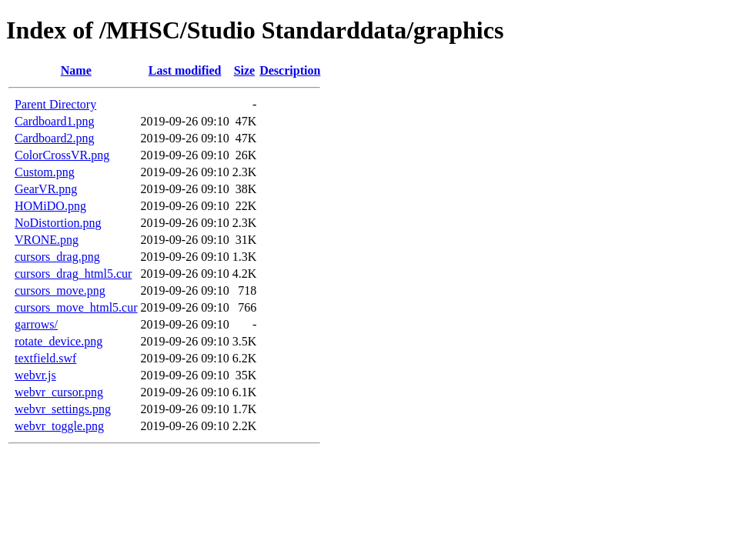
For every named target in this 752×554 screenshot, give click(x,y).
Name (76, 70)
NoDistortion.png (58, 222)
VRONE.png (47, 239)
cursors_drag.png (57, 256)
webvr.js (35, 375)
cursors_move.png (60, 290)
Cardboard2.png (55, 138)
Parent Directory (55, 104)
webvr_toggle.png (59, 425)
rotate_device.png (58, 341)
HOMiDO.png (50, 205)
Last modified (185, 70)
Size (245, 70)
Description (289, 70)
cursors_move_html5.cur (76, 307)
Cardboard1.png (55, 121)
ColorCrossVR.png (62, 155)
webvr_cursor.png (59, 392)
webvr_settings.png (63, 409)
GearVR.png (46, 188)
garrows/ (36, 324)
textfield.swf (45, 358)
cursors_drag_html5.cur (73, 273)
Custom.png (45, 172)
